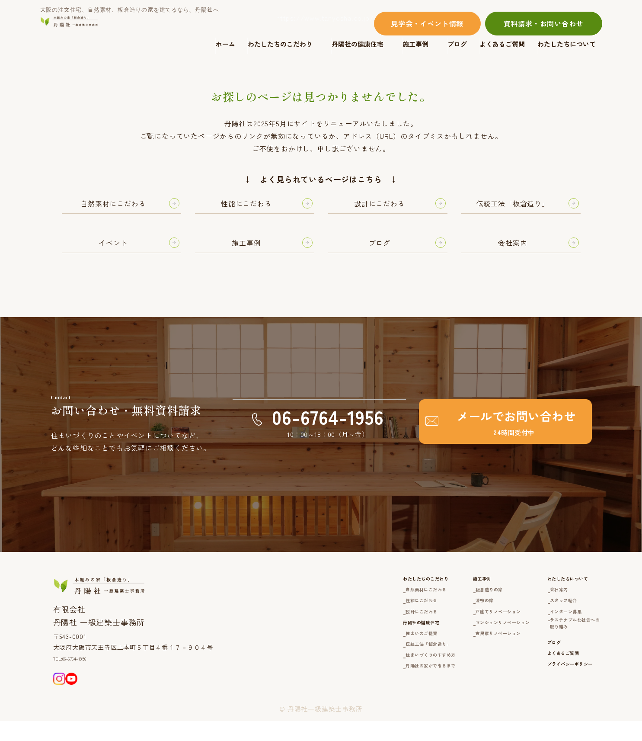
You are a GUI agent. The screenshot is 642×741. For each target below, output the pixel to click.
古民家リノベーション (456, 651)
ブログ (457, 43)
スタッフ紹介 (545, 614)
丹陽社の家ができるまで (362, 698)
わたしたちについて (566, 43)
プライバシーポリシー (555, 700)
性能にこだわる (349, 614)
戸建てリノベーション (456, 627)
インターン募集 (549, 627)
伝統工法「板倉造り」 (359, 672)
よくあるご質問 (502, 43)
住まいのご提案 (349, 659)
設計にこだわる (349, 627)
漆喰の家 (435, 614)
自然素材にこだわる (355, 600)
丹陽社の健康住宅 (357, 43)
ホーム (225, 43)
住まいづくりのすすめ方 (362, 685)
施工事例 (415, 43)
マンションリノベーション (463, 640)
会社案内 (538, 600)
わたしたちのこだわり (280, 43)
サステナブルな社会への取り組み (562, 645)
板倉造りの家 (442, 600)
